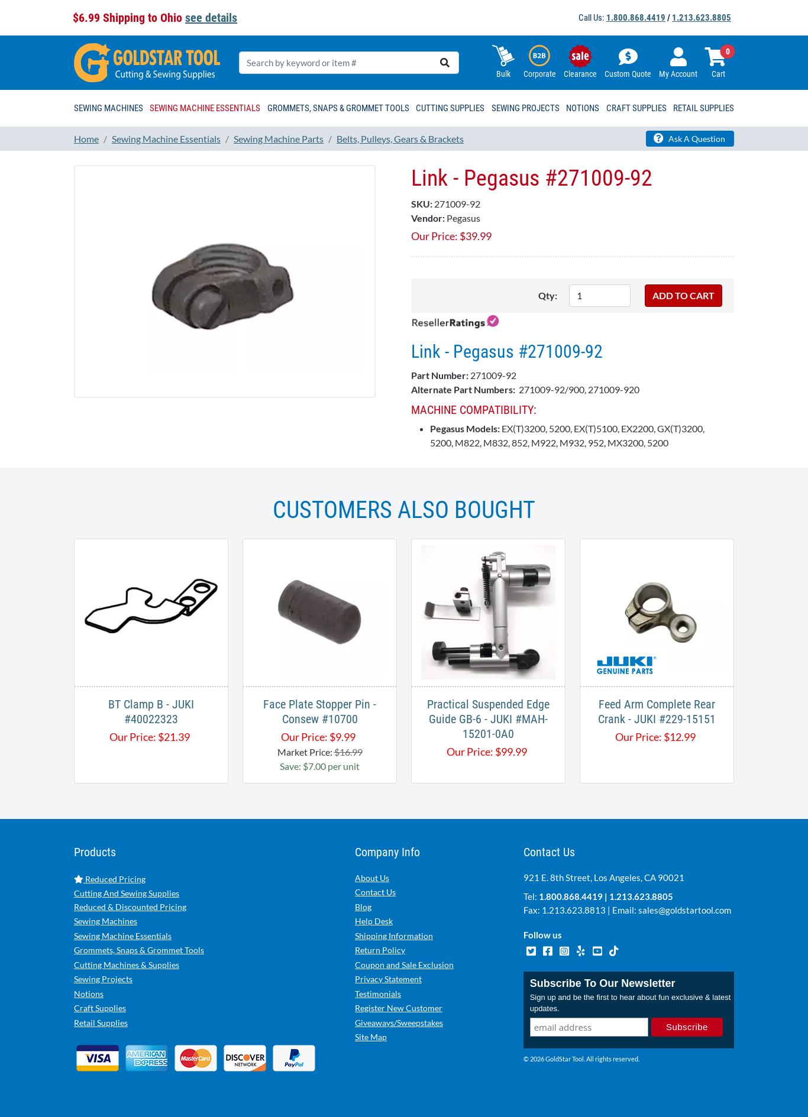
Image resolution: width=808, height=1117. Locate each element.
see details (211, 18)
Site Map (371, 1037)
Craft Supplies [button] (636, 108)
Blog (363, 907)
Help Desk (374, 921)
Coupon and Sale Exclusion (404, 965)
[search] (444, 62)
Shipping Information (394, 936)
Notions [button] (582, 108)
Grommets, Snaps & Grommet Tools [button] (338, 108)
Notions (89, 994)
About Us (372, 878)
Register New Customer (398, 1008)
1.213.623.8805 (701, 17)
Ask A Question (689, 138)
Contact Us (375, 892)
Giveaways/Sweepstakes (399, 1023)
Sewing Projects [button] (526, 108)
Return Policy (380, 950)
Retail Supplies (101, 1023)
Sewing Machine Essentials (123, 936)
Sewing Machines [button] (108, 108)
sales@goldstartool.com (684, 910)
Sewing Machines (105, 921)
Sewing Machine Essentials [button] (205, 108)
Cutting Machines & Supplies (126, 965)
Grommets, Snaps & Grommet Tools (139, 950)
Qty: (547, 295)
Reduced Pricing (110, 879)
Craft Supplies (100, 1008)
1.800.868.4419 (635, 17)
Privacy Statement (388, 979)
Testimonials (378, 994)
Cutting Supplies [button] (450, 108)
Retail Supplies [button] (703, 108)
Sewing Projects (103, 979)
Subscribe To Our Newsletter (603, 983)
